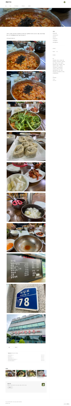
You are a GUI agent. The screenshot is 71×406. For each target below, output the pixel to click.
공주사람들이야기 (55, 42)
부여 (59, 70)
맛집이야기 (10, 353)
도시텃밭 (60, 60)
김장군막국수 (10, 355)
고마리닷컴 (54, 68)
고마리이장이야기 (55, 35)
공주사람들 (54, 61)
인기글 (57, 51)
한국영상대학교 (60, 67)
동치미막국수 (10, 357)
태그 (10, 6)
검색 (62, 2)
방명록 (29, 6)
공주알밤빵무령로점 (55, 73)
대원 (63, 60)
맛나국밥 (9, 356)
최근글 (54, 51)
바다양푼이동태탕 (11, 360)
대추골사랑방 (54, 60)
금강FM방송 (54, 64)
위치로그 (23, 6)
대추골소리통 (55, 33)
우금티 (64, 64)
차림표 (54, 31)
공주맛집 (57, 68)
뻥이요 (63, 71)
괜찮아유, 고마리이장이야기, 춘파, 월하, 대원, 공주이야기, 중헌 (17, 385)
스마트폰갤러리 (55, 40)
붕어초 (58, 60)
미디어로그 (16, 6)
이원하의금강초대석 (55, 70)
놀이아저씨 (60, 68)
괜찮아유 (8, 2)
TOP (64, 402)
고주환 (61, 70)
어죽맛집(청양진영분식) (12, 359)
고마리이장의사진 (58, 61)
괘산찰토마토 (60, 64)
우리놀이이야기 (55, 38)
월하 (57, 64)
